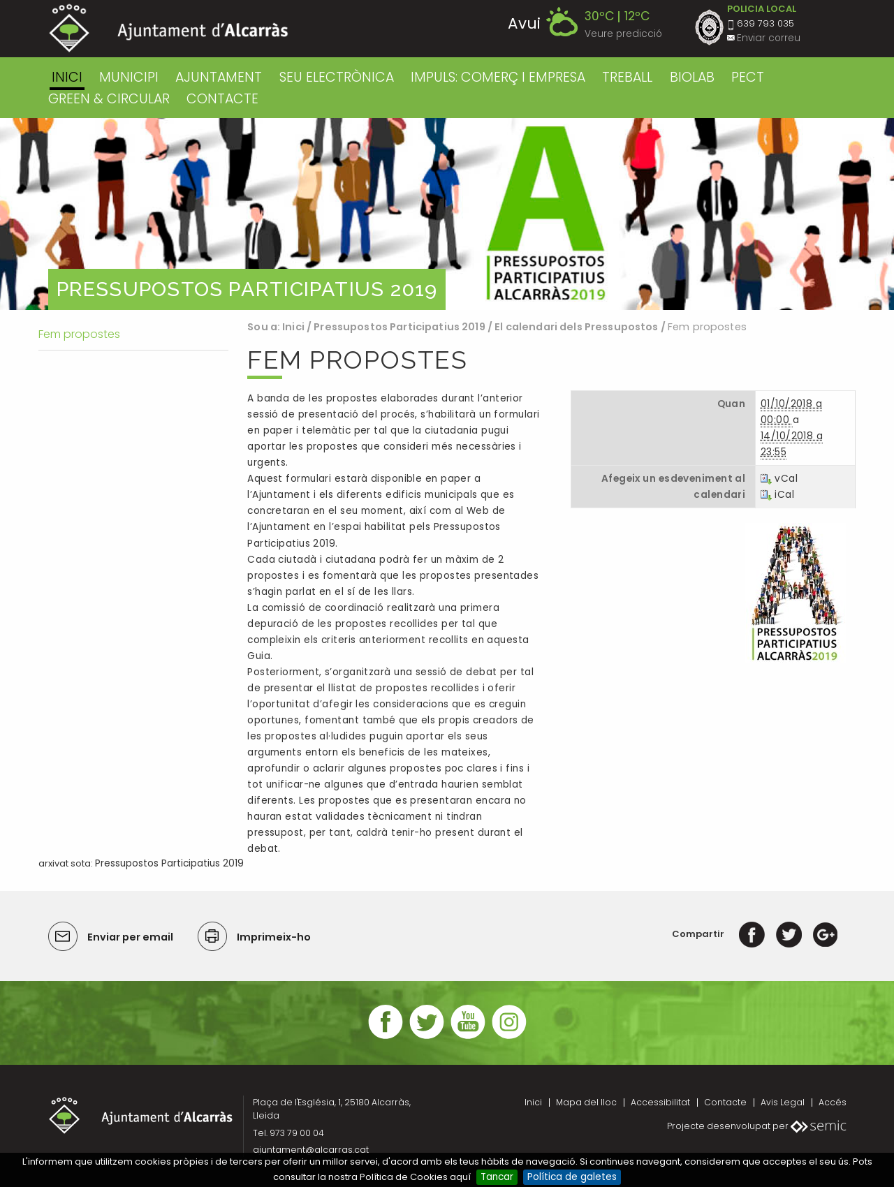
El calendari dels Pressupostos (576, 327)
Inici (67, 77)
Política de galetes (572, 1177)
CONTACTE (222, 98)
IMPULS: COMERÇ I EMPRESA (498, 77)
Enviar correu (768, 38)
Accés (833, 1102)
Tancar (497, 1177)
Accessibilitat (660, 1102)
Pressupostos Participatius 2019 (399, 327)
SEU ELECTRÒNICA (336, 77)
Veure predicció (623, 33)
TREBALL (627, 77)
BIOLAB (692, 77)
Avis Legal (783, 1102)
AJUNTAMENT (218, 77)
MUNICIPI (129, 77)
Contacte (725, 1102)
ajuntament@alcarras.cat (311, 1150)
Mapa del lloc (586, 1102)
